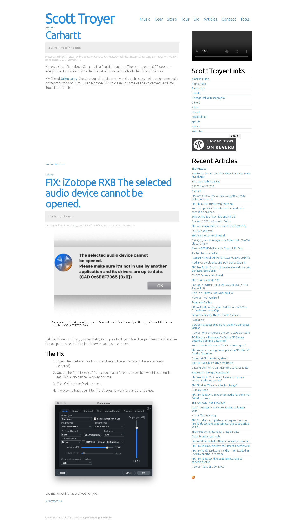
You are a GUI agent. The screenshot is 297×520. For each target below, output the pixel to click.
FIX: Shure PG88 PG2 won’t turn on (212, 203)
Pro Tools (167, 56)
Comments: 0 (74, 60)
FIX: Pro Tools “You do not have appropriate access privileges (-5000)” (218, 379)
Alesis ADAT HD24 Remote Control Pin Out (217, 248)
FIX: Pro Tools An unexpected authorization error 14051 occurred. (221, 396)
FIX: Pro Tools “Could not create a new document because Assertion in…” (221, 269)
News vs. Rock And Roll (205, 297)
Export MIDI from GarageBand (210, 358)
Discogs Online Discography (208, 97)
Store (172, 19)
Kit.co (195, 107)
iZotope (134, 56)
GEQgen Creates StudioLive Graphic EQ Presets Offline (220, 326)
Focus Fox (198, 319)
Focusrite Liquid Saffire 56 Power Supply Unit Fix (221, 257)
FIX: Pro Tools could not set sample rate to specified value (217, 460)
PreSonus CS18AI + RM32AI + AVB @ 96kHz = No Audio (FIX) (220, 286)
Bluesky (196, 93)
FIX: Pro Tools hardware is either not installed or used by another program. (220, 452)
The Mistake (199, 168)
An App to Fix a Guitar (205, 253)
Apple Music (199, 83)
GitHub (196, 102)
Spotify (196, 121)
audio (83, 225)
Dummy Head (200, 389)
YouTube (197, 130)
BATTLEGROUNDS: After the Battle (213, 362)
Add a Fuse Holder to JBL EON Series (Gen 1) (219, 262)
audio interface (94, 225)
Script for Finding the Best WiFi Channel (215, 315)
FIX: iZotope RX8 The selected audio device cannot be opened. (108, 193)
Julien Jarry (145, 56)
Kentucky (157, 56)
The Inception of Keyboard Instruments (215, 431)
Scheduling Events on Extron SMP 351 (214, 216)
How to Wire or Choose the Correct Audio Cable (221, 332)
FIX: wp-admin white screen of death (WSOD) (219, 226)
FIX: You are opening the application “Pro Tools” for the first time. (220, 352)
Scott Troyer (79, 18)
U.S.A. (63, 60)
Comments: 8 (128, 225)
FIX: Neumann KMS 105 (205, 280)
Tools (245, 19)
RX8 (175, 56)
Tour (185, 19)
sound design (52, 60)
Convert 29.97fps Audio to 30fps (211, 221)
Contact (228, 19)
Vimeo (196, 126)
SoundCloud (199, 116)
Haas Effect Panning (204, 415)
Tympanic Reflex (202, 302)
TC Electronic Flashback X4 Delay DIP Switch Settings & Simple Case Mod (218, 339)
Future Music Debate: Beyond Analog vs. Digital (220, 441)
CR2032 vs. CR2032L (203, 186)
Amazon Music (200, 78)
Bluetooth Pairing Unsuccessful (210, 372)
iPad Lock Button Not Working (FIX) (213, 292)
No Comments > (55, 163)
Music (145, 19)
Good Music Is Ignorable (206, 436)
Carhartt (62, 35)
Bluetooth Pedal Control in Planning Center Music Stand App (221, 175)
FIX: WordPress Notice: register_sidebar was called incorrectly (218, 197)
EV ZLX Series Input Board (207, 275)
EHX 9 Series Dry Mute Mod (208, 235)
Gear (158, 19)
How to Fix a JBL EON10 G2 (208, 466)
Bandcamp (198, 88)
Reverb (196, 112)
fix (104, 225)
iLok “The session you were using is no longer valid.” (218, 409)
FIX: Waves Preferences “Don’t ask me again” (218, 345)
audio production (84, 56)
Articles (210, 19)
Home (49, 27)
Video (71, 56)
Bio (196, 19)
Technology (72, 225)
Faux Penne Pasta (202, 230)
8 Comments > (53, 500)
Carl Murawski (111, 56)
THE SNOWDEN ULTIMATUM (208, 402)
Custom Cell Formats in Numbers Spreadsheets (220, 367)
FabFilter (124, 56)
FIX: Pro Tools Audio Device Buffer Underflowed (221, 445)
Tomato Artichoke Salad (206, 181)
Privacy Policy (105, 517)
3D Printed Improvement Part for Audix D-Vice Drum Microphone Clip (219, 309)
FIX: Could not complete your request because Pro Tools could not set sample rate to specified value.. (220, 423)
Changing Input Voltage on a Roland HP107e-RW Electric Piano (221, 242)
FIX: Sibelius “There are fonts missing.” (214, 385)
